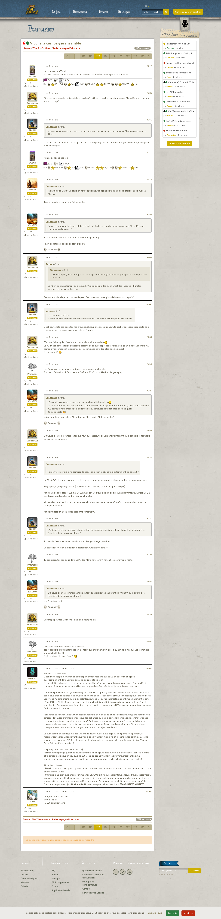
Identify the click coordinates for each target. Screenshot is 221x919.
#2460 (149, 791)
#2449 (149, 337)
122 (90, 56)
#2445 (149, 179)
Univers (24, 874)
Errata (55, 886)
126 (120, 56)
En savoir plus (155, 912)
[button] (146, 6)
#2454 (149, 519)
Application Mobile (61, 890)
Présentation (27, 870)
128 (135, 56)
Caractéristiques (29, 878)
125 (113, 56)
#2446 (149, 215)
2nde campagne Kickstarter (67, 48)
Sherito (32, 190)
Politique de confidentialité (89, 883)
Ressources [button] (81, 12)
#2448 (149, 304)
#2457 (149, 614)
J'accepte (172, 913)
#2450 (149, 364)
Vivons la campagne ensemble (52, 43)
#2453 (149, 457)
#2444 (149, 152)
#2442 (149, 93)
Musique (56, 878)
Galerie (24, 886)
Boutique (124, 12)
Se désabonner (166, 874)
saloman (32, 76)
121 (83, 56)
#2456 (149, 581)
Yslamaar (32, 225)
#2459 (149, 668)
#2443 (149, 120)
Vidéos (55, 874)
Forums (103, 12)
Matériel (25, 882)
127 (127, 56)
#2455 (149, 555)
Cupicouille (32, 103)
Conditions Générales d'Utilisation (93, 876)
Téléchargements (60, 882)
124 (105, 56)
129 (142, 56)
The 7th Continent (42, 48)
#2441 (149, 66)
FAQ (53, 870)
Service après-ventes (93, 892)
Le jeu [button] (57, 12)
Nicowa (32, 130)
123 (98, 56)
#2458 (149, 641)
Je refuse (188, 913)
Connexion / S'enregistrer (188, 11)
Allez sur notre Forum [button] (179, 143)
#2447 (149, 257)
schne (32, 801)
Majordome (32, 374)
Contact (86, 888)
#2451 (149, 391)
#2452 (149, 430)
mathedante (32, 625)
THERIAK (32, 678)
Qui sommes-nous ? (92, 870)
